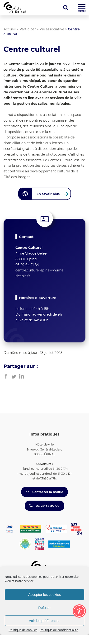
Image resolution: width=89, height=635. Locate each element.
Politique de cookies (23, 630)
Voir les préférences (44, 621)
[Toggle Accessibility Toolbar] (79, 611)
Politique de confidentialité (59, 630)
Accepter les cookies (44, 594)
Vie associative (52, 29)
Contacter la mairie (44, 492)
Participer (27, 29)
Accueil (10, 29)
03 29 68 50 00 (44, 505)
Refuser (44, 608)
